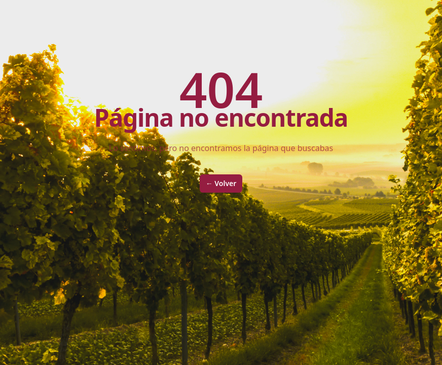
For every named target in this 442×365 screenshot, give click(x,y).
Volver (221, 183)
